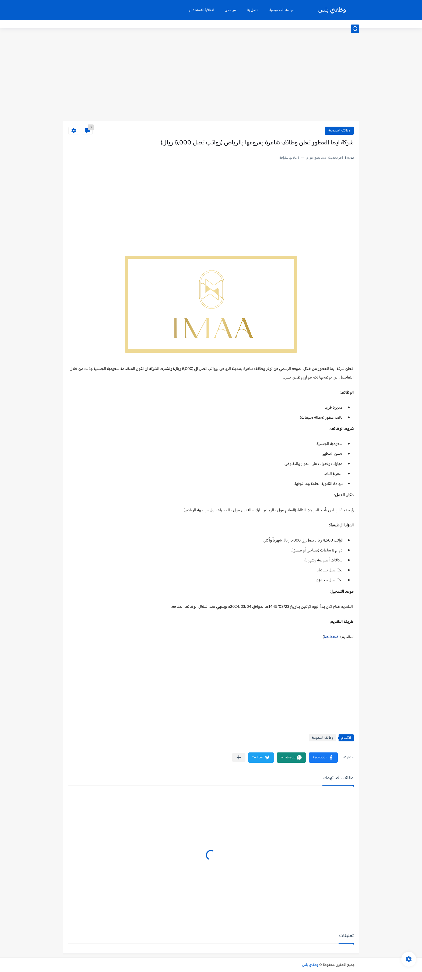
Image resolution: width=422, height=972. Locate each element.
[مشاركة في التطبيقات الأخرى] (238, 757)
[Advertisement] (211, 79)
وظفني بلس (332, 10)
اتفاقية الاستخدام (201, 10)
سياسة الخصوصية (281, 10)
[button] (323, 757)
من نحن (230, 10)
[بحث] (355, 29)
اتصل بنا (253, 10)
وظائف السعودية (339, 131)
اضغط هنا (332, 637)
